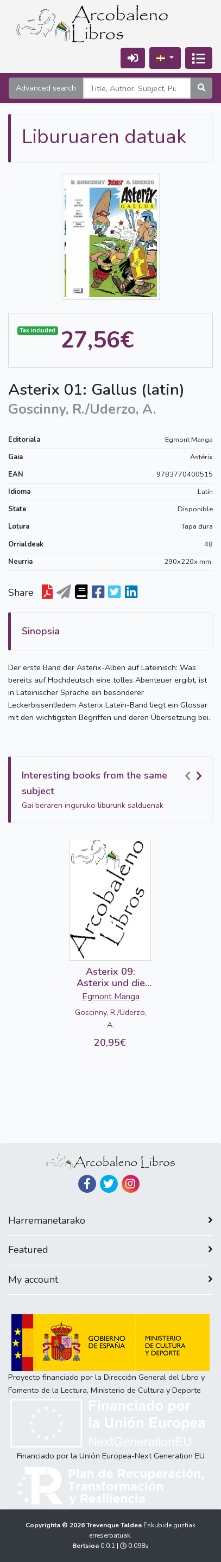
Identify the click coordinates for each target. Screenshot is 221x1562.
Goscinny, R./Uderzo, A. (111, 1018)
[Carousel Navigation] (195, 776)
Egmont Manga (189, 440)
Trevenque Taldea (114, 1525)
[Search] (137, 88)
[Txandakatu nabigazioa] (198, 58)
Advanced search (46, 87)
